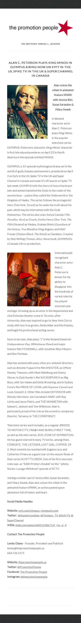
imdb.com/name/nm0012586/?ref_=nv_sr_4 (40, 525)
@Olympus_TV (49, 515)
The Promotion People (33, 571)
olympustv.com (49, 510)
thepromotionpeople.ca (32, 562)
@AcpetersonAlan (28, 515)
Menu (40, 12)
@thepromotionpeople (34, 576)
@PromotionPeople (29, 567)
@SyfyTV (64, 515)
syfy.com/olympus (29, 510)
